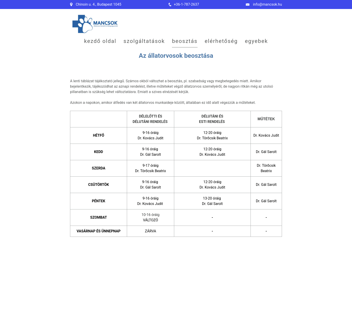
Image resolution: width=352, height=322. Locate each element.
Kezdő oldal (100, 41)
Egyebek (256, 41)
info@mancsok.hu (267, 4)
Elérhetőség (221, 41)
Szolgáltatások (144, 41)
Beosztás (184, 41)
